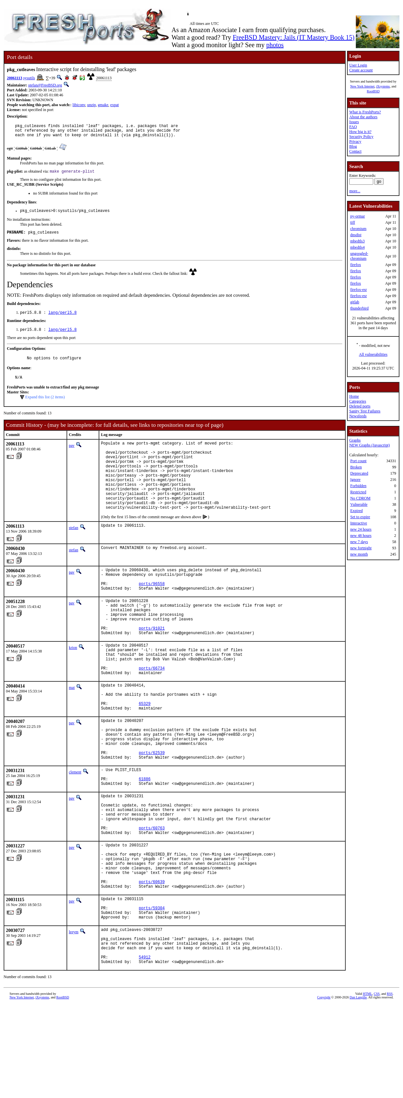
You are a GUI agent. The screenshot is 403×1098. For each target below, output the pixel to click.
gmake (103, 105)
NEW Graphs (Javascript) (369, 445)
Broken (356, 467)
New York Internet (362, 86)
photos (274, 44)
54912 (144, 1049)
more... (354, 191)
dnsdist (355, 235)
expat (114, 105)
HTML (367, 1087)
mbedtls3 (357, 241)
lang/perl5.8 (62, 318)
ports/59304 (151, 991)
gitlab (354, 302)
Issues (354, 122)
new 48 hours (361, 535)
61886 (144, 839)
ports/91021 (151, 663)
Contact (355, 151)
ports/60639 (151, 961)
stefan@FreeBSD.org (45, 85)
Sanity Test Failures (364, 411)
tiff (352, 222)
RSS (390, 1087)
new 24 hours (361, 529)
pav (71, 454)
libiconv (78, 105)
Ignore (355, 479)
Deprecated (359, 473)
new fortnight (361, 548)
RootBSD (373, 91)
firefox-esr (358, 289)
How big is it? (360, 131)
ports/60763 (151, 897)
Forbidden (358, 485)
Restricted (358, 492)
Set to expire (360, 517)
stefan (73, 551)
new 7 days (359, 542)
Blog (353, 146)
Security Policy (361, 136)
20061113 (14, 78)
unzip (91, 105)
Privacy (355, 141)
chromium (358, 228)
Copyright (324, 1090)
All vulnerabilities (373, 354)
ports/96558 (151, 611)
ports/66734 (151, 710)
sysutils (29, 78)
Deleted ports (359, 406)
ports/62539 (151, 809)
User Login (358, 65)
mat (72, 731)
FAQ (353, 126)
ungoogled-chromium (359, 256)
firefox (355, 264)
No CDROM (360, 498)
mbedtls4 (357, 247)
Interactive (358, 523)
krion (73, 684)
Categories (357, 401)
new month (359, 554)
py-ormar (357, 216)
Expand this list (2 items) (45, 406)
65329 (144, 751)
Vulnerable (359, 504)
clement (75, 830)
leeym (73, 1017)
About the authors (363, 117)
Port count (358, 461)
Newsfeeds (358, 416)
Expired (356, 510)
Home (354, 396)
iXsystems (383, 86)
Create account (361, 70)
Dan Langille (358, 1090)
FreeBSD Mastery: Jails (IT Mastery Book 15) (294, 37)
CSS (377, 1087)
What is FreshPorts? (365, 112)
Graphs (355, 440)
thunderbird (359, 308)
